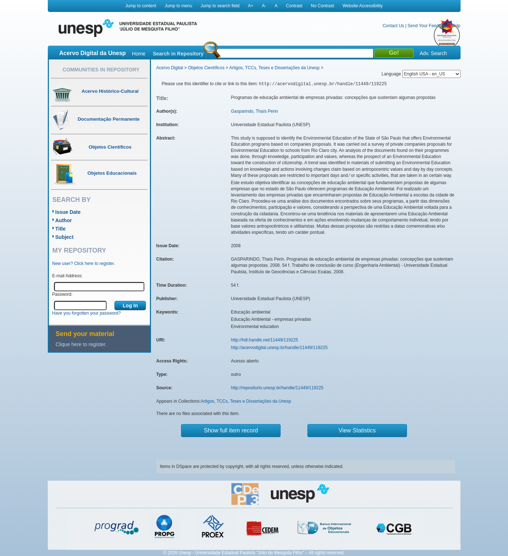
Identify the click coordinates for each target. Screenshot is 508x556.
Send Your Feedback (428, 25)
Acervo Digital (169, 67)
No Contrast (322, 5)
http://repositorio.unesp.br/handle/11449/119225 (277, 387)
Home (139, 54)
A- (264, 5)
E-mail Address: (67, 275)
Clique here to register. (81, 344)
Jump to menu (178, 5)
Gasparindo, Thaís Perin (254, 111)
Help (456, 25)
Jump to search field (220, 5)
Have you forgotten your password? (86, 313)
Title (60, 229)
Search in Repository (178, 54)
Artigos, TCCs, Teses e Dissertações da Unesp (274, 67)
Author (63, 220)
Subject (64, 237)
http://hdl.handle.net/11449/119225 (264, 340)
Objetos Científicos (206, 67)
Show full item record (231, 430)
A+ (250, 5)
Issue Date (68, 212)
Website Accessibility (363, 5)
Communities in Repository (101, 69)
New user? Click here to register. (83, 263)
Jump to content (140, 5)
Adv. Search (433, 53)
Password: (62, 294)
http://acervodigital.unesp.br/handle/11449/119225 (279, 347)
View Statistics (357, 430)
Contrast (294, 5)
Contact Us (393, 25)
